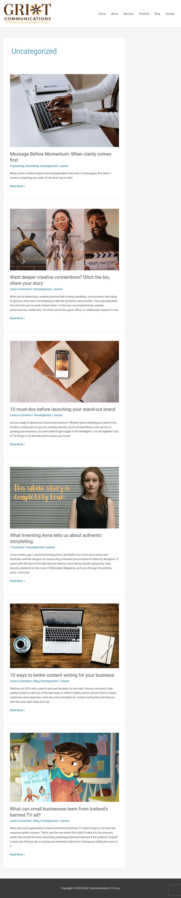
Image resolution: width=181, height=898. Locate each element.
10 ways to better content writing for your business (62, 675)
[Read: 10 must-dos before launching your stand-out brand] (64, 371)
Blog (157, 13)
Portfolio (144, 13)
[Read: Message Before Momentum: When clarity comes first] (64, 110)
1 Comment (17, 547)
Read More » (17, 186)
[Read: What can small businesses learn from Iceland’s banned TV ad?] (64, 767)
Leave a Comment (21, 289)
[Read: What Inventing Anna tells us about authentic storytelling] (64, 497)
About (114, 13)
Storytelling (32, 166)
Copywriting (17, 166)
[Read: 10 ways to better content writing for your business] (64, 635)
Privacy (115, 888)
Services (129, 13)
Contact (170, 13)
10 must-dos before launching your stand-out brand (62, 409)
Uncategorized (48, 166)
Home (102, 13)
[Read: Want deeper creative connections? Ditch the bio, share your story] (64, 239)
